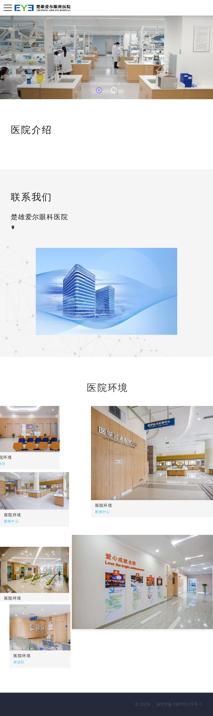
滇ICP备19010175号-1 (179, 704)
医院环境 (157, 505)
